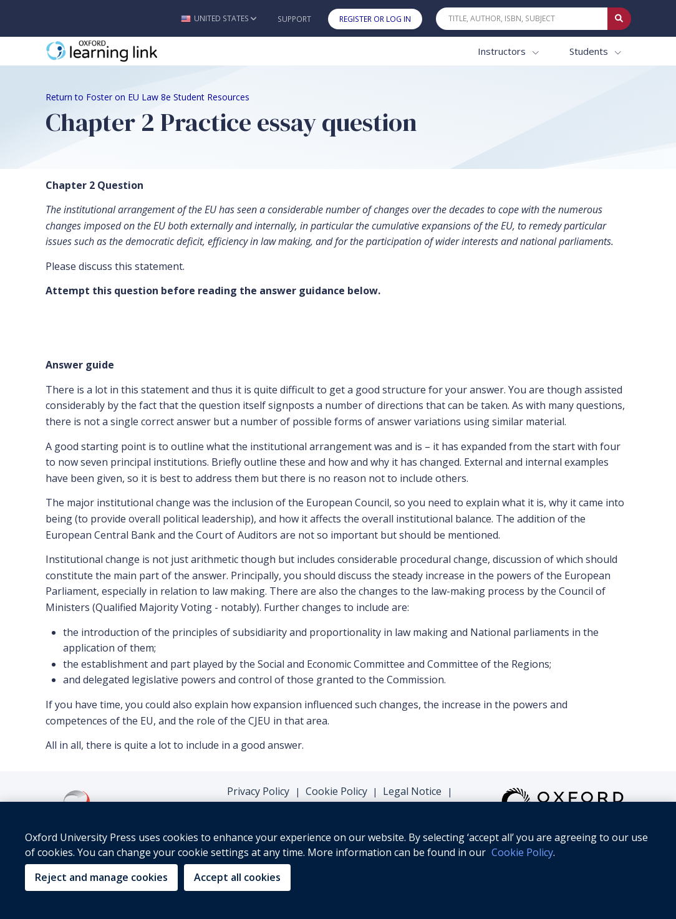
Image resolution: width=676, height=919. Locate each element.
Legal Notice (412, 791)
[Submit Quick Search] (619, 18)
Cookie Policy (336, 791)
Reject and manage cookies (101, 877)
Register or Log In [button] (375, 19)
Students (590, 51)
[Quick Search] (522, 18)
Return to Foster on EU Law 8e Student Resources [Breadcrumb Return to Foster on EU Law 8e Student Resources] (147, 97)
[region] (338, 860)
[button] (219, 18)
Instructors (503, 51)
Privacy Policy (258, 791)
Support (294, 19)
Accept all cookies (237, 877)
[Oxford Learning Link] (139, 51)
